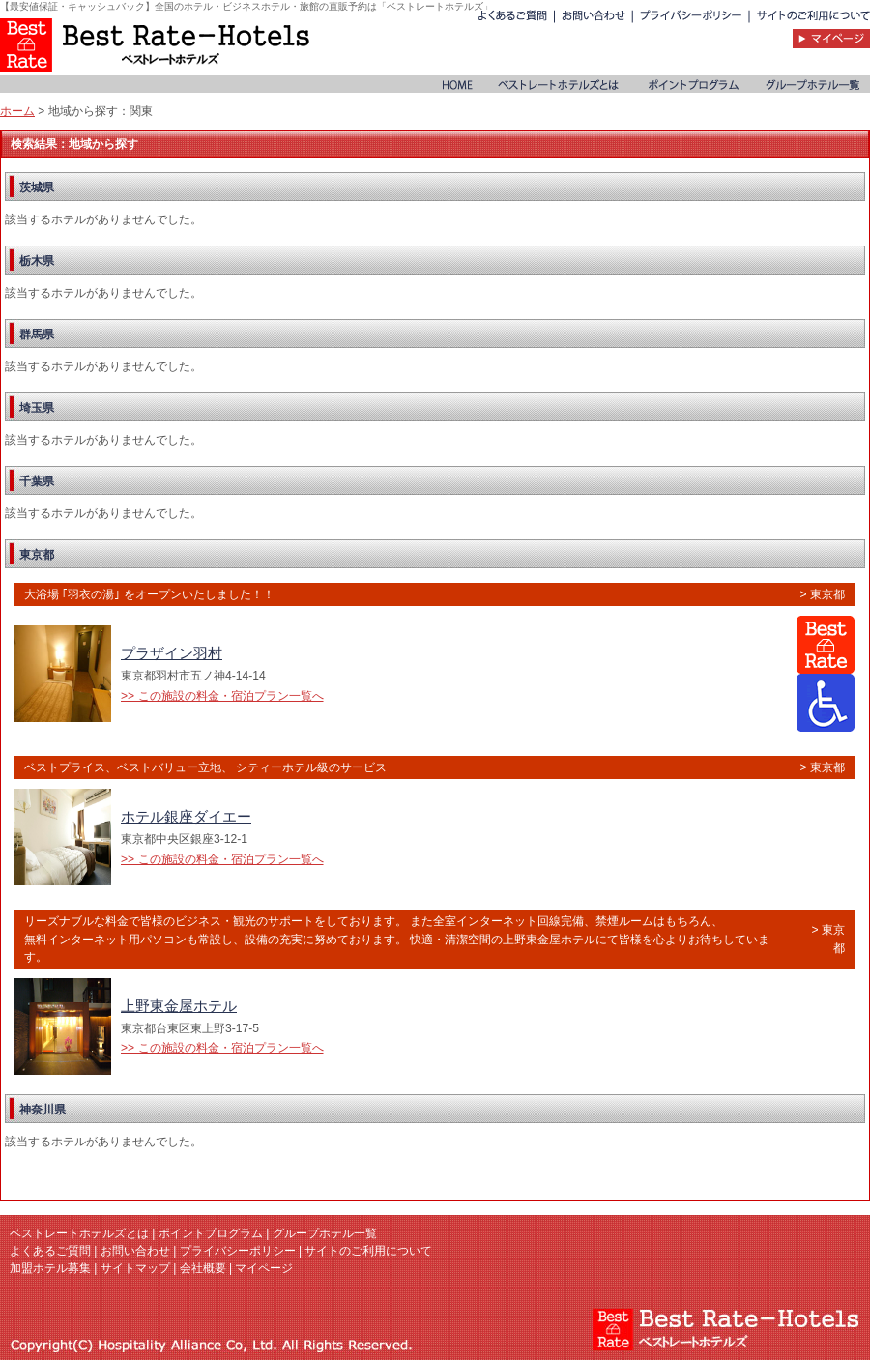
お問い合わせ (135, 1251)
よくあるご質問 (50, 1251)
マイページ (264, 1268)
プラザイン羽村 (171, 653)
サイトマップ (135, 1268)
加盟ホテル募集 (50, 1268)
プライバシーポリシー (238, 1251)
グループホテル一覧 (325, 1233)
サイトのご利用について (368, 1251)
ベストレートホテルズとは (79, 1233)
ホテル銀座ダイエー (186, 817)
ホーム (17, 111)
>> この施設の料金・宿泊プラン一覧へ (222, 696)
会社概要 (203, 1268)
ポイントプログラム (211, 1233)
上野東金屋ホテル (179, 1006)
